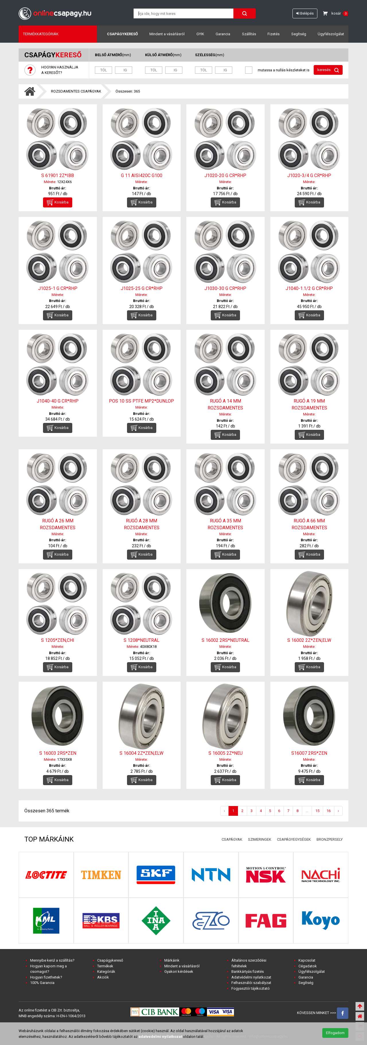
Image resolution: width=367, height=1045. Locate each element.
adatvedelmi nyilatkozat (160, 1036)
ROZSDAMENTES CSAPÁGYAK (76, 91)
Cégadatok (307, 966)
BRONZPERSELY (330, 839)
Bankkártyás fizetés (247, 971)
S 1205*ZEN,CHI (57, 640)
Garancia (223, 34)
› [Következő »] (338, 811)
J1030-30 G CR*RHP (225, 288)
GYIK (200, 34)
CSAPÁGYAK (232, 839)
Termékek (105, 966)
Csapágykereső (122, 34)
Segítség (298, 34)
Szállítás (249, 34)
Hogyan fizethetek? (46, 977)
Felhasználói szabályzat (251, 983)
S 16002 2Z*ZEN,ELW (309, 640)
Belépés (305, 13)
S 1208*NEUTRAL (141, 640)
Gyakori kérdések (178, 971)
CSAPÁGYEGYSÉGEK (294, 839)
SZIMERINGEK (259, 839)
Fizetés (274, 34)
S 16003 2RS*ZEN (57, 753)
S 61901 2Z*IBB (57, 175)
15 (317, 811)
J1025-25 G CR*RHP (142, 288)
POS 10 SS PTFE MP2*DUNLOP (141, 401)
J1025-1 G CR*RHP (57, 288)
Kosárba (58, 202)
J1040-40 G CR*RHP (58, 401)
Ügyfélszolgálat (331, 34)
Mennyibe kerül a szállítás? (52, 960)
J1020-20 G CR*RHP (225, 175)
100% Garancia (42, 983)
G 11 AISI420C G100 (141, 175)
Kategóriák (106, 971)
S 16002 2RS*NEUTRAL (225, 640)
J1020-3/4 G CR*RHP (309, 175)
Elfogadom (335, 1033)
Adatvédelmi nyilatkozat (251, 977)
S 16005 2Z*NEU (225, 753)
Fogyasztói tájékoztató (250, 988)
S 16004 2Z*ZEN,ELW (141, 753)
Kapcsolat (306, 960)
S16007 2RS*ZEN (309, 753)
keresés (328, 70)
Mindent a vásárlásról (167, 34)
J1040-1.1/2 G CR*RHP (309, 288)
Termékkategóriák (40, 34)
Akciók (103, 977)
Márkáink (171, 960)
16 (329, 811)
